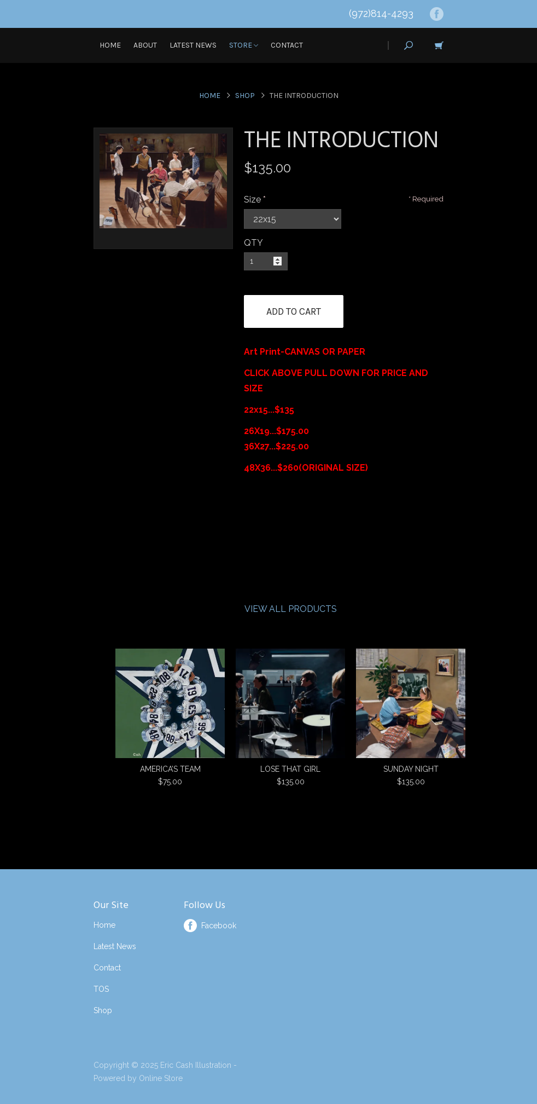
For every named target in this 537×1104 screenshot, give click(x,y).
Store (243, 45)
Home (110, 45)
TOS (101, 989)
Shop (245, 95)
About (145, 45)
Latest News (193, 45)
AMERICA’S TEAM (170, 769)
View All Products (290, 609)
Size (252, 199)
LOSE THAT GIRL (290, 769)
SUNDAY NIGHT (411, 769)
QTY (253, 243)
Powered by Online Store (138, 1078)
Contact (287, 45)
